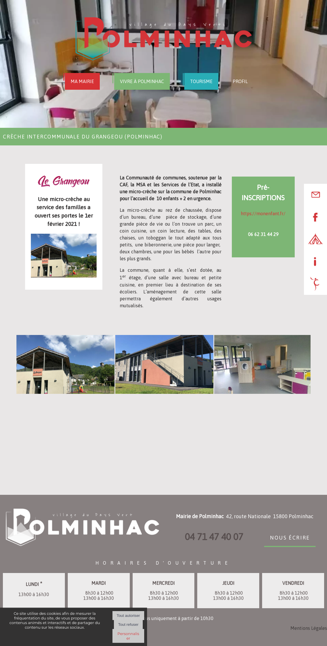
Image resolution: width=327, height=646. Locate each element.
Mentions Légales (308, 628)
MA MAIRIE (82, 81)
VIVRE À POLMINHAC (142, 81)
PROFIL (240, 81)
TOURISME (201, 81)
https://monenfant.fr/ (263, 213)
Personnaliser (128, 636)
